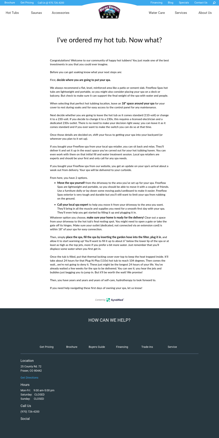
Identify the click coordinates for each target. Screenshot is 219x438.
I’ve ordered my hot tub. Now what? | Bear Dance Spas (109, 12)
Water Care (157, 13)
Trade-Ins (147, 347)
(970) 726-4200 (30, 411)
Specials (184, 2)
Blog (170, 2)
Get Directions (29, 377)
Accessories (60, 13)
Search (214, 3)
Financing (156, 2)
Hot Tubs (12, 13)
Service (172, 347)
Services (181, 13)
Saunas (36, 13)
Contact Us (200, 2)
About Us (205, 13)
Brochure (9, 2)
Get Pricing (27, 2)
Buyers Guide (97, 347)
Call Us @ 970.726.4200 (51, 2)
